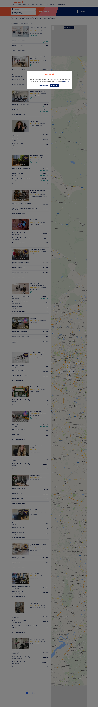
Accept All (54, 85)
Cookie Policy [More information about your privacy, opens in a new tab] (65, 81)
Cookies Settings (43, 85)
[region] (49, 80)
